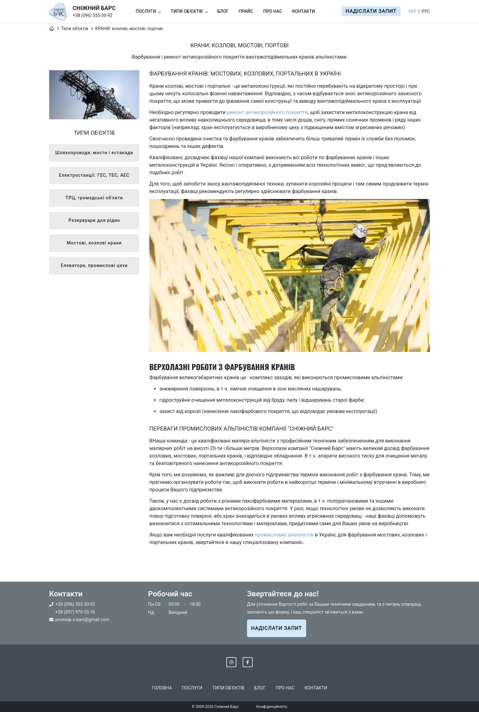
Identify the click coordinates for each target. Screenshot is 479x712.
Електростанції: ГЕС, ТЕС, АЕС (94, 175)
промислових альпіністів (284, 535)
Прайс (246, 11)
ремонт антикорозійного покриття (267, 112)
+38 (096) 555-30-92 (92, 15)
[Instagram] (231, 662)
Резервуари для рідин (94, 220)
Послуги (146, 11)
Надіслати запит (371, 11)
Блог (223, 11)
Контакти (303, 11)
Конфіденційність (271, 706)
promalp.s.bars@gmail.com (82, 619)
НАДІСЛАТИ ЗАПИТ (276, 628)
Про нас (272, 11)
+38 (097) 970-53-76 (75, 612)
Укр (412, 11)
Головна (162, 687)
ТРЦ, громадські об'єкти (94, 197)
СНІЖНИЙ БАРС (94, 8)
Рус (425, 11)
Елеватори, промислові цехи (94, 265)
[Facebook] (248, 662)
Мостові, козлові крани (94, 242)
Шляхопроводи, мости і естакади (94, 152)
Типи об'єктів (187, 11)
